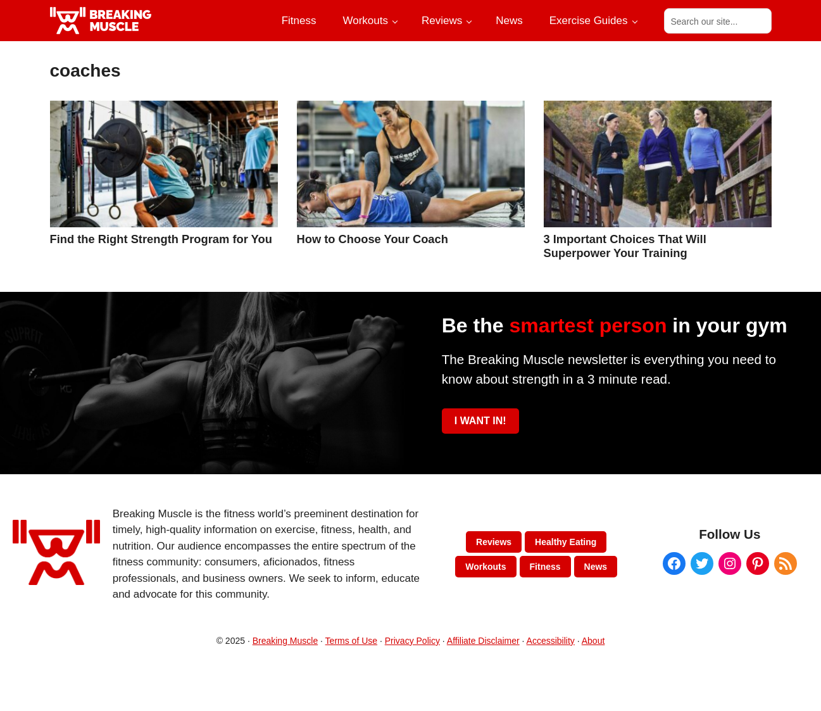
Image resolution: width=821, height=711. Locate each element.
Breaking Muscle (285, 641)
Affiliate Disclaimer (483, 641)
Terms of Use (351, 641)
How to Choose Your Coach (372, 239)
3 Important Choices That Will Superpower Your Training (625, 246)
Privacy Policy (412, 641)
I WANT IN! (480, 420)
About (593, 641)
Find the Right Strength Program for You (161, 239)
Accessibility (551, 641)
